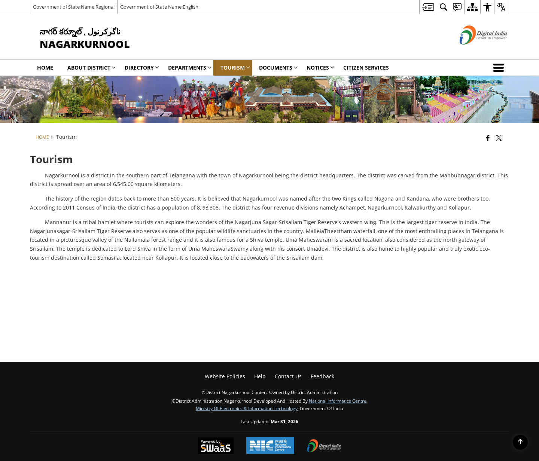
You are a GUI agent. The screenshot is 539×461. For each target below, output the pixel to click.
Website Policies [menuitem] (225, 376)
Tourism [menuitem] (235, 67)
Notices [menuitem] (320, 67)
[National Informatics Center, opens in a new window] (270, 446)
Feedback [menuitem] (322, 376)
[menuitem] (428, 7)
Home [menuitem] (45, 67)
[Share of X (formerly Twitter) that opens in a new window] (498, 138)
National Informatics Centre (337, 401)
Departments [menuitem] (189, 67)
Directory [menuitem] (142, 67)
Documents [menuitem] (278, 67)
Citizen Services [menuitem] (366, 67)
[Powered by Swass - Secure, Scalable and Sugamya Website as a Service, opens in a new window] (215, 446)
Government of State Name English (159, 6)
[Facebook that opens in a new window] (488, 138)
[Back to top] (520, 442)
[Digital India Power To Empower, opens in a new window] (324, 446)
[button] (500, 68)
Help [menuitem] (260, 376)
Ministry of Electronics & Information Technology (247, 408)
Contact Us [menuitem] (288, 376)
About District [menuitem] (91, 67)
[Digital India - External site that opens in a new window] (474, 50)
